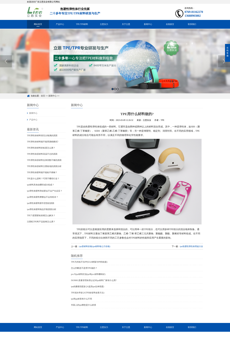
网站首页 (38, 24)
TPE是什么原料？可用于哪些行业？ (43, 179)
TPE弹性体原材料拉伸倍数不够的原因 (44, 160)
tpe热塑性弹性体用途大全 (191, 246)
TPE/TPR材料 (82, 24)
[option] (115, 67)
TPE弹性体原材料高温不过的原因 (42, 154)
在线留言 (170, 24)
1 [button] (112, 94)
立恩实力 (104, 24)
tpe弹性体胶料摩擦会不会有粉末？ (42, 197)
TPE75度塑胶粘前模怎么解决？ (41, 215)
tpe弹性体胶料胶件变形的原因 (40, 203)
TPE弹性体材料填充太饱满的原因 (42, 135)
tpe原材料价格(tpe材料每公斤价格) (94, 246)
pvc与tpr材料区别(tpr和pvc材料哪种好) (88, 274)
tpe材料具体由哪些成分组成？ (40, 185)
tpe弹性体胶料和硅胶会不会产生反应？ (44, 191)
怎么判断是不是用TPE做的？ (84, 268)
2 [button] (115, 94)
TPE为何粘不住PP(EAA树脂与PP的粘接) (89, 262)
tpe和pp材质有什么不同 (81, 299)
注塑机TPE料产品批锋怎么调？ (41, 222)
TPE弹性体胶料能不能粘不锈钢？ (42, 172)
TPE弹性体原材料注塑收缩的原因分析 (44, 166)
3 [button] (117, 94)
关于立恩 (126, 24)
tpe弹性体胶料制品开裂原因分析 (41, 209)
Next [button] (224, 67)
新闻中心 (148, 24)
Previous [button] (6, 67)
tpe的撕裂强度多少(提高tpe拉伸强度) (87, 286)
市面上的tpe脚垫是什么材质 (83, 305)
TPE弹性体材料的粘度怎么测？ (41, 148)
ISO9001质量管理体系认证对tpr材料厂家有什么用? (93, 280)
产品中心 (60, 24)
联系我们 (192, 24)
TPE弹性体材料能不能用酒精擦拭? (42, 142)
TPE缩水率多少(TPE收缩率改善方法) (87, 293)
